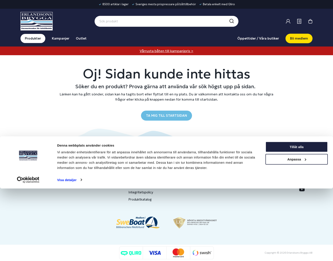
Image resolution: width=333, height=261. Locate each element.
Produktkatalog (140, 199)
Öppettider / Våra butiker (258, 38)
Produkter (33, 38)
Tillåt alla (297, 219)
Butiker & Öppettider (144, 163)
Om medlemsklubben (202, 178)
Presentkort (137, 178)
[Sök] (231, 21)
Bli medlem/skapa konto (204, 171)
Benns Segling (257, 171)
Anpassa (296, 232)
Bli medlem (299, 38)
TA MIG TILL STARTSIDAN (166, 115)
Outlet (81, 38)
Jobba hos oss (257, 178)
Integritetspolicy (140, 192)
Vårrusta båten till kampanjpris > (166, 51)
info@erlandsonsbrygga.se (52, 167)
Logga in (192, 163)
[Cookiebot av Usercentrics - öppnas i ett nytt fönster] (28, 252)
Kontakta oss (138, 171)
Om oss (252, 163)
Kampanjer (60, 38)
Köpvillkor (135, 185)
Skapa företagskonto (201, 185)
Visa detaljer (66, 252)
